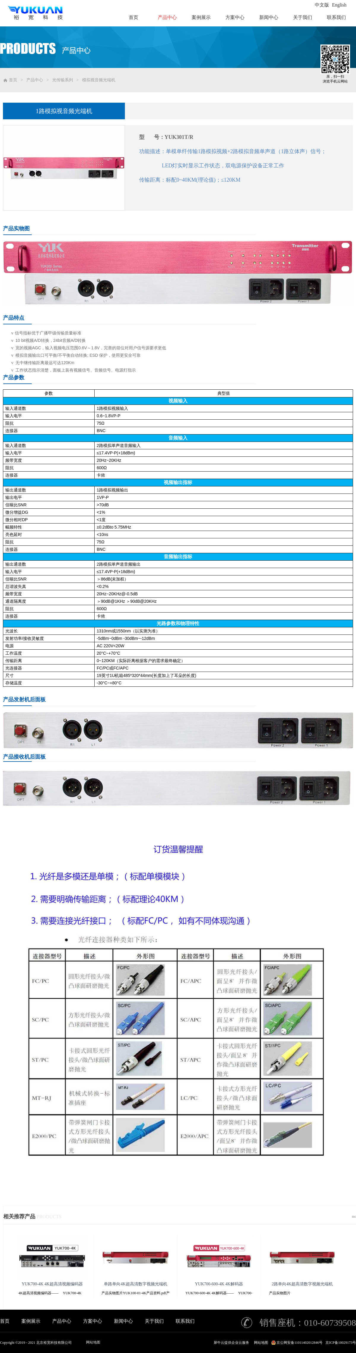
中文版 (322, 4)
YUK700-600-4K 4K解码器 (219, 1284)
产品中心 (34, 80)
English (339, 4)
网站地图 (93, 1342)
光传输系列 (62, 80)
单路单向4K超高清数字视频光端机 (135, 1284)
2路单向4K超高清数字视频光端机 (302, 1284)
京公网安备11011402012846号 (299, 1343)
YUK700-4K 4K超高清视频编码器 (52, 1284)
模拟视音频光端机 (98, 80)
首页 (4, 1321)
